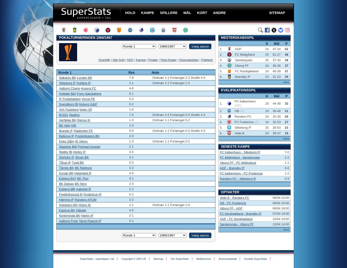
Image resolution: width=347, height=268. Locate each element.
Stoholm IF (66, 157)
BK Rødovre (83, 168)
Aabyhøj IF (83, 189)
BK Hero (81, 184)
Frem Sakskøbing (89, 93)
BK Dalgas (66, 184)
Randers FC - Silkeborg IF (238, 179)
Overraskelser (189, 60)
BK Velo (64, 125)
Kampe (141, 60)
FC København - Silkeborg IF (240, 152)
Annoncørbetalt (228, 258)
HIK (74, 125)
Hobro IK (85, 205)
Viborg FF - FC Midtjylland (238, 163)
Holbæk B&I (67, 93)
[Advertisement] (24, 95)
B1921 (63, 115)
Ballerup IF (66, 136)
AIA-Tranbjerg (68, 109)
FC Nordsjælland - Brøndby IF (240, 213)
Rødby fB (65, 152)
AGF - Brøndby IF (232, 168)
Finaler (153, 60)
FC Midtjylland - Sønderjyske (240, 157)
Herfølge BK (67, 120)
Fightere (207, 60)
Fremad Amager (89, 146)
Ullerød (81, 210)
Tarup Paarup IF (90, 221)
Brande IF (66, 131)
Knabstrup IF (93, 194)
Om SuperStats (180, 258)
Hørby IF (87, 215)
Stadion (74, 115)
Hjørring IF (66, 199)
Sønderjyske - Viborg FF (237, 224)
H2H (130, 60)
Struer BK (82, 157)
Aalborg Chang (69, 88)
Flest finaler (168, 60)
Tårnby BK (66, 168)
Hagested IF (83, 173)
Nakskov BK (67, 78)
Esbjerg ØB (67, 189)
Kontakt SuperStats (255, 258)
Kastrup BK (67, 210)
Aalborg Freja (68, 221)
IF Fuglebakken (70, 99)
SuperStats (87, 13)
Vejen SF (86, 109)
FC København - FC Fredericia (241, 173)
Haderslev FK (83, 131)
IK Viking (81, 141)
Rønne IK (83, 120)
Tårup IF (65, 162)
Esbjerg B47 (67, 178)
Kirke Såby (66, 141)
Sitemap (158, 258)
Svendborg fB (68, 104)
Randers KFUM (86, 199)
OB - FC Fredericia (233, 203)
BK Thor (82, 178)
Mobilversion (203, 258)
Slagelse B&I (68, 146)
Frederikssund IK (71, 194)
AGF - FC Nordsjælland (236, 219)
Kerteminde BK (69, 215)
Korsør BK (66, 173)
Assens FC (88, 88)
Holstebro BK (68, 205)
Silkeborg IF (67, 83)
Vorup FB (88, 99)
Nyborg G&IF (88, 104)
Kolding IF (84, 83)
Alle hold (119, 60)
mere (286, 82)
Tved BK (78, 162)
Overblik (104, 60)
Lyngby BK (84, 78)
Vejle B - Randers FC (234, 198)
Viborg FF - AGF (231, 208)
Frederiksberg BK (87, 136)
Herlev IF (79, 152)
